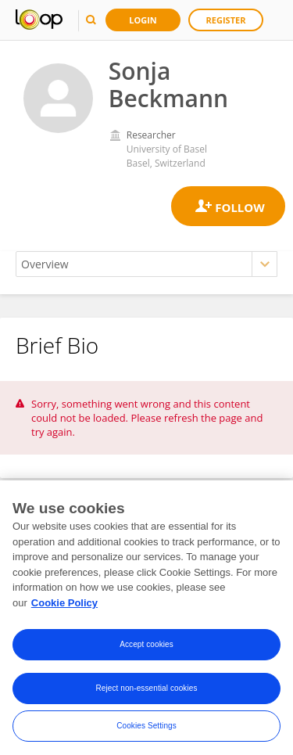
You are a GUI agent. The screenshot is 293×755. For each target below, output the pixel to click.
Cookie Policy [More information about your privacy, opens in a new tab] (64, 608)
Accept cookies (146, 649)
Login (143, 20)
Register (226, 20)
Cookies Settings (146, 731)
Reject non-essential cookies (146, 693)
